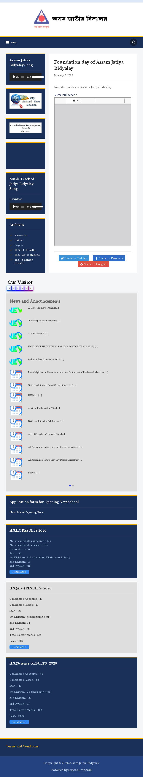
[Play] (14, 77)
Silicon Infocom (80, 770)
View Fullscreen (65, 95)
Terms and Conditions (22, 746)
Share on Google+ (95, 264)
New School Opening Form (27, 512)
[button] (70, 485)
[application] (25, 77)
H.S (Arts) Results (27, 255)
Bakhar (19, 240)
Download (15, 199)
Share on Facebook (111, 258)
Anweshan (21, 235)
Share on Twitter (76, 258)
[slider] (22, 77)
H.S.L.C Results (25, 250)
